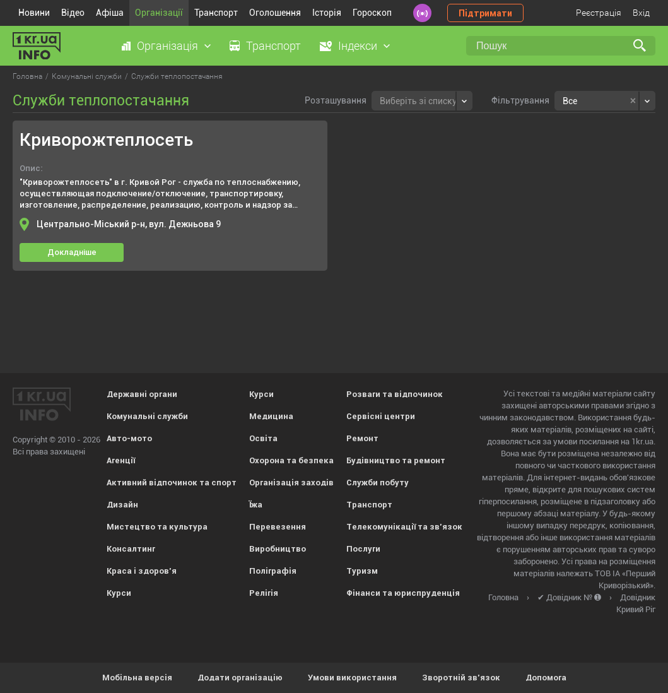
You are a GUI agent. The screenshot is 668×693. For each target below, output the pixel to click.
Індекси (357, 45)
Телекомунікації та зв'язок (404, 526)
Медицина (271, 416)
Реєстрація (598, 13)
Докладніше (72, 252)
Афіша (110, 13)
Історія (326, 13)
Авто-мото (129, 438)
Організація (167, 45)
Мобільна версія (137, 677)
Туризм (362, 571)
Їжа (255, 504)
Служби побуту (377, 482)
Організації (159, 13)
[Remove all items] (633, 101)
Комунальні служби (147, 416)
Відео (73, 13)
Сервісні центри (380, 416)
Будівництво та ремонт (395, 460)
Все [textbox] (570, 101)
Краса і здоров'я (142, 571)
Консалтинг (131, 549)
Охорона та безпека (291, 460)
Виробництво (277, 549)
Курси (119, 593)
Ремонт (362, 438)
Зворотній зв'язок (461, 677)
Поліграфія (272, 571)
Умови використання (352, 677)
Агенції (121, 460)
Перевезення (277, 526)
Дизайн (122, 504)
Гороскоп (372, 13)
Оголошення (275, 13)
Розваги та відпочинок (394, 394)
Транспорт (216, 13)
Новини (34, 13)
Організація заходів (291, 482)
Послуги (363, 549)
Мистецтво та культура (157, 526)
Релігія (263, 593)
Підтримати (485, 13)
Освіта (263, 438)
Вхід (641, 13)
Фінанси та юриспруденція (403, 593)
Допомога (545, 677)
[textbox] (418, 99)
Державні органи (142, 394)
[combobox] (422, 100)
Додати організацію (240, 677)
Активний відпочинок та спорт (172, 482)
